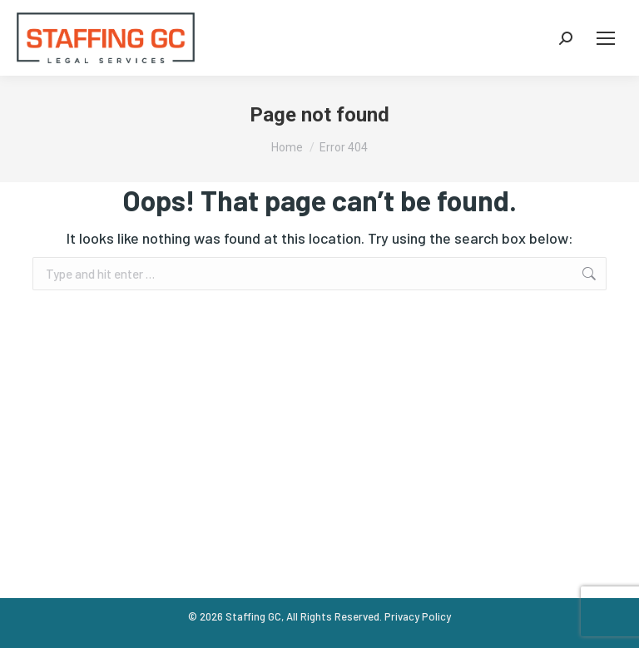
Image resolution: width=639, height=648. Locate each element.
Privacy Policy (417, 616)
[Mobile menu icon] (605, 38)
